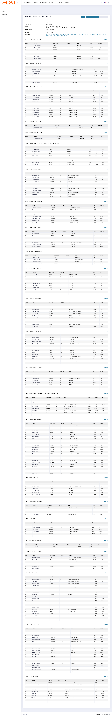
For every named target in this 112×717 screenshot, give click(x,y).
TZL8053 (52, 179)
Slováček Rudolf (35, 490)
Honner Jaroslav (36, 430)
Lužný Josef (35, 533)
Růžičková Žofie (36, 99)
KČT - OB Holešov (75, 80)
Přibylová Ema (37, 54)
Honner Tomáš (35, 348)
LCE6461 (53, 240)
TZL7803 (52, 430)
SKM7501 (52, 425)
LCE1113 (50, 311)
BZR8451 (52, 192)
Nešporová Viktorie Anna (37, 78)
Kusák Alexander (36, 346)
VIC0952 (51, 93)
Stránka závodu (103, 17)
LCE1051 (50, 104)
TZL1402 (50, 292)
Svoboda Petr (35, 464)
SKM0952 (51, 112)
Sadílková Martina (36, 635)
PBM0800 (51, 376)
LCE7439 (51, 484)
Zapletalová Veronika (36, 579)
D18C (61, 34)
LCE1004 (52, 356)
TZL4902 (50, 693)
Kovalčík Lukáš (35, 350)
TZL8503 (52, 451)
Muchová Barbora (36, 162)
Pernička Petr (35, 432)
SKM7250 (53, 220)
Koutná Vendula (35, 607)
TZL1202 (51, 322)
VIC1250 (55, 82)
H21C (97, 34)
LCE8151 (51, 175)
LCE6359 (53, 214)
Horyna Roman (35, 402)
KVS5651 (56, 259)
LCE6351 (53, 242)
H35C (100, 34)
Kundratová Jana (36, 212)
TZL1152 (54, 73)
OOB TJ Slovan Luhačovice (77, 69)
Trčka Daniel (35, 313)
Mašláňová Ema (36, 95)
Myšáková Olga (36, 114)
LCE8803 (48, 404)
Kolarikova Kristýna (36, 684)
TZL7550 (52, 184)
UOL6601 (48, 408)
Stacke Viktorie (35, 75)
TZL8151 (51, 196)
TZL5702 (51, 492)
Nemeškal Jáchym (36, 557)
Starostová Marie (35, 605)
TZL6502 (52, 466)
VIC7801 (51, 460)
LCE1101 (51, 313)
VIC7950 (50, 700)
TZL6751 (53, 244)
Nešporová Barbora (36, 216)
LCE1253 (55, 69)
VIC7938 (52, 434)
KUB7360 (53, 209)
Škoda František (35, 311)
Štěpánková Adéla (36, 82)
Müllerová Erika (35, 641)
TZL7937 (51, 464)
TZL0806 (51, 380)
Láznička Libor (36, 512)
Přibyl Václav (34, 600)
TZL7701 (51, 443)
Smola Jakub (35, 326)
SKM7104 (52, 447)
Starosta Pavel (35, 434)
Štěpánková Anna (36, 106)
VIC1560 (51, 564)
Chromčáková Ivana (36, 669)
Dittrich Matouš (35, 337)
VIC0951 (51, 97)
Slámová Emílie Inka (36, 69)
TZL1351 (54, 45)
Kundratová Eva (36, 101)
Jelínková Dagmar (37, 261)
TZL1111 (50, 326)
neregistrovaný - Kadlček (70, 682)
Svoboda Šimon (36, 287)
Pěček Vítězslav (35, 447)
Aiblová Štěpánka (35, 592)
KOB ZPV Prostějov (70, 164)
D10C (47, 34)
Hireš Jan (34, 412)
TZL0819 (50, 389)
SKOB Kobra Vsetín (71, 162)
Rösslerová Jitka (36, 648)
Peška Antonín (36, 531)
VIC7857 (53, 643)
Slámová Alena (35, 188)
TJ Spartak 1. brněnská (73, 376)
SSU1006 (52, 361)
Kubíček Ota (35, 279)
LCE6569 (53, 207)
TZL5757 (55, 261)
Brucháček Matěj (36, 283)
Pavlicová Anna (35, 209)
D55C (75, 34)
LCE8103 (52, 456)
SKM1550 (52, 590)
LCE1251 (54, 75)
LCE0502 (48, 406)
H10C (83, 34)
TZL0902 (52, 339)
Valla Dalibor (35, 488)
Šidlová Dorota (37, 49)
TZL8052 (50, 151)
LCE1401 (51, 557)
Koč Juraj (34, 352)
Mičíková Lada (35, 220)
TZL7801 (51, 436)
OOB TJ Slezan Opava (75, 529)
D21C (64, 34)
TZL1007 (51, 354)
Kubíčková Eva (35, 700)
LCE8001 (48, 410)
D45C (72, 34)
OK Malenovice (74, 637)
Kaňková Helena (36, 671)
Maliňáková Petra (36, 667)
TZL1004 (51, 363)
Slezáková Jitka (35, 242)
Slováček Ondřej (36, 339)
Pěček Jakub (35, 374)
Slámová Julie (36, 104)
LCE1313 (50, 274)
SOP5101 (51, 529)
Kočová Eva (34, 184)
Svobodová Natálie (36, 71)
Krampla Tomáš (35, 408)
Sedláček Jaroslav (36, 462)
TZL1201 (51, 320)
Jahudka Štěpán (36, 317)
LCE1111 (50, 305)
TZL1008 (51, 341)
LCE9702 (50, 687)
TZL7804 (52, 458)
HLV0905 (52, 358)
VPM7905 (52, 471)
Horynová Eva (36, 257)
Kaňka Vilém (35, 292)
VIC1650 (51, 566)
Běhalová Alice (36, 110)
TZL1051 (50, 108)
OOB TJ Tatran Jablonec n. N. (70, 415)
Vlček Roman (35, 438)
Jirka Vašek (34, 611)
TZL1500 (50, 283)
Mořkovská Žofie (35, 585)
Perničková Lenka (36, 637)
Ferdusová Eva (35, 240)
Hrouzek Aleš (34, 587)
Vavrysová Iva (35, 214)
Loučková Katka (35, 598)
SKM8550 (53, 639)
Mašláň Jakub (35, 436)
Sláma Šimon (35, 406)
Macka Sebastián (36, 315)
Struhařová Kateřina (36, 663)
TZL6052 (53, 235)
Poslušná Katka (36, 108)
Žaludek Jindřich (36, 633)
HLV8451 (52, 181)
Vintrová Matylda (37, 58)
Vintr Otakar (35, 285)
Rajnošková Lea (35, 192)
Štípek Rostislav (35, 492)
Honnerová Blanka (36, 151)
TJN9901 (48, 415)
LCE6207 (49, 507)
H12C (86, 34)
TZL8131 (47, 400)
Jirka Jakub (34, 471)
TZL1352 (55, 56)
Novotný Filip (35, 559)
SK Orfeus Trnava (74, 533)
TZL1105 (51, 309)
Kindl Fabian (34, 618)
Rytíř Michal (34, 440)
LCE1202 (51, 324)
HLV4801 (51, 531)
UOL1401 (50, 289)
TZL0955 (51, 95)
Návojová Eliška (37, 52)
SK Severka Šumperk (74, 361)
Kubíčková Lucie (36, 93)
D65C (79, 34)
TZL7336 (52, 432)
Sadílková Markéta (36, 602)
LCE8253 (52, 188)
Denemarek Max (36, 376)
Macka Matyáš (36, 274)
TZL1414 (50, 276)
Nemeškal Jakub (35, 583)
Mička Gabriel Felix (36, 341)
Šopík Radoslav (36, 527)
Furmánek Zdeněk (36, 494)
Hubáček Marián (36, 305)
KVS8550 (50, 162)
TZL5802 (51, 527)
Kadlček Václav (35, 682)
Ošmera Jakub (35, 445)
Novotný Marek (35, 415)
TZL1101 (50, 317)
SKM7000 (52, 438)
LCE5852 (53, 238)
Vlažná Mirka (35, 238)
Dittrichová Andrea (36, 177)
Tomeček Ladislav (36, 659)
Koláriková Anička (36, 568)
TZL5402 (51, 490)
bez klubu (73, 648)
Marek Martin (35, 449)
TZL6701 (49, 512)
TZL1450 (55, 49)
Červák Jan (34, 410)
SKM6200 (49, 514)
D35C (68, 34)
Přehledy (95, 17)
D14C (54, 34)
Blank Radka (35, 222)
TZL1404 (50, 294)
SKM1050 (51, 114)
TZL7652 (52, 216)
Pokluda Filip (34, 594)
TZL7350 (52, 212)
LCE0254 (50, 158)
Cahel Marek (34, 404)
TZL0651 (58, 138)
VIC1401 (50, 279)
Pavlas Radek (35, 451)
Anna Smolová (35, 646)
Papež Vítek (34, 581)
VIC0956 (51, 106)
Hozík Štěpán (35, 380)
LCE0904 (52, 343)
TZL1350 (55, 54)
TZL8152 (51, 190)
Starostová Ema (35, 564)
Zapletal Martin (35, 324)
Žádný (70, 488)
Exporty (88, 17)
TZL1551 (54, 58)
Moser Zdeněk (36, 514)
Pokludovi (70, 594)
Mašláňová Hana (35, 155)
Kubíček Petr (35, 460)
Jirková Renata (35, 164)
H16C (93, 34)
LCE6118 (49, 510)
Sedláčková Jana (36, 218)
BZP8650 (52, 186)
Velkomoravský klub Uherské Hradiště (73, 684)
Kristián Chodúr (35, 613)
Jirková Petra (34, 194)
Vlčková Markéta (36, 97)
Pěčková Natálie (35, 590)
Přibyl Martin (35, 458)
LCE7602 (48, 402)
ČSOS (108, 714)
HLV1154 (54, 80)
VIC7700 (52, 428)
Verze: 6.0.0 (25, 714)
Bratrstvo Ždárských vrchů (73, 192)
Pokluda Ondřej (35, 691)
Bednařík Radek (35, 486)
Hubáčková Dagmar (36, 207)
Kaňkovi (72, 671)
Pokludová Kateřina (36, 652)
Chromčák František (36, 702)
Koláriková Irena (35, 233)
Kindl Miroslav (35, 468)
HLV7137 (53, 659)
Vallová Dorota (37, 56)
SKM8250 (50, 697)
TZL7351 (50, 153)
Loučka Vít (34, 596)
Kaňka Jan (34, 322)
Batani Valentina (35, 149)
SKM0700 (51, 374)
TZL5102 (51, 473)
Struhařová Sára (35, 73)
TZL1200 (51, 307)
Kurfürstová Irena (35, 179)
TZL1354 (55, 52)
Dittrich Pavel (35, 425)
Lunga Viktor (35, 354)
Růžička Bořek (35, 294)
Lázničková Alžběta (38, 127)
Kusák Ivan (34, 466)
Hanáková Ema (36, 112)
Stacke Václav (36, 378)
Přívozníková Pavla (36, 186)
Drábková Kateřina (36, 181)
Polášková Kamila (36, 235)
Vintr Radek (34, 443)
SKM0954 (51, 110)
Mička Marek (35, 497)
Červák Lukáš (34, 620)
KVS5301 (51, 525)
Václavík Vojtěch (36, 382)
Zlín (68, 613)
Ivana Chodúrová (36, 650)
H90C (55, 35)
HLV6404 (52, 462)
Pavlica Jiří (34, 453)
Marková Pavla (35, 643)
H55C (47, 35)
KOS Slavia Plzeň (71, 194)
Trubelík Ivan (34, 687)
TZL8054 (53, 663)
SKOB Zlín (79, 45)
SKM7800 (52, 445)
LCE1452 (51, 579)
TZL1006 (51, 352)
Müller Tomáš (35, 661)
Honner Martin (36, 281)
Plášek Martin (36, 510)
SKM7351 (52, 222)
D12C (50, 34)
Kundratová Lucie (35, 160)
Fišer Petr (34, 363)
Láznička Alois (36, 536)
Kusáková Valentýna (38, 138)
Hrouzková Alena (36, 639)
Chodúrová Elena (37, 45)
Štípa (72, 646)
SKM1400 (52, 562)
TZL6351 (53, 233)
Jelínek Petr (34, 693)
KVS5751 (56, 263)
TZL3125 (54, 546)
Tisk (82, 17)
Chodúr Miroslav (36, 631)
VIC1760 (51, 605)
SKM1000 (52, 337)
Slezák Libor (35, 507)
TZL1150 (54, 78)
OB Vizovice (79, 47)
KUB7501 (52, 453)
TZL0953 (51, 99)
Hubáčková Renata (36, 175)
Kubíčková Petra (35, 566)
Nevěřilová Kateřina (36, 158)
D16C (57, 34)
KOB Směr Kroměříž (73, 110)
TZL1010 (51, 350)
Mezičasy (106, 39)
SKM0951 (51, 116)
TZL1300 (50, 285)
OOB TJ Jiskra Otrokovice (76, 641)
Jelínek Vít (34, 473)
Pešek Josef (34, 356)
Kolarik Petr (34, 689)
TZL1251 (54, 71)
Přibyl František (35, 309)
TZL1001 (51, 348)
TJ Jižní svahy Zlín (71, 160)
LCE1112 (50, 315)
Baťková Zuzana (35, 196)
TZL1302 (50, 281)
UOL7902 (52, 468)
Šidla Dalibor (35, 307)
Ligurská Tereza (35, 665)
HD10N (58, 35)
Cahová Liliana (35, 615)
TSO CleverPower (73, 497)
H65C (51, 35)
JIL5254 (55, 257)
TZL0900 (52, 346)
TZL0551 (50, 149)
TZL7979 (50, 155)
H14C (90, 34)
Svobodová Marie (36, 654)
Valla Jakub (35, 387)
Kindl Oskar (35, 289)
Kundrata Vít (35, 384)
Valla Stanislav (37, 546)
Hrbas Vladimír (36, 525)
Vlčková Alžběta (37, 47)
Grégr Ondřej (34, 609)
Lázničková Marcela (36, 244)
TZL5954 (53, 246)
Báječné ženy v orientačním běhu (75, 186)
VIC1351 (55, 47)
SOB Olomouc (72, 289)
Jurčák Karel (35, 529)
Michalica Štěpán (36, 343)
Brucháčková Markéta (36, 190)
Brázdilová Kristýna (36, 80)
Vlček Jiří (34, 428)
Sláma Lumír (35, 456)
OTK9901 (53, 661)
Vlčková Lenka (35, 697)
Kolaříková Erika (36, 116)
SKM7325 (52, 440)
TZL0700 (50, 384)
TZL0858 (57, 127)
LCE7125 (51, 486)
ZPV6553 (50, 164)
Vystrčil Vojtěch (36, 389)
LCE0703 (51, 378)
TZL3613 (50, 536)
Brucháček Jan (35, 320)
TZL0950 (51, 101)
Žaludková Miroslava (36, 246)
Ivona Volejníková (36, 656)
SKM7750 (52, 177)
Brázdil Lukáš (35, 358)
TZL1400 (50, 287)
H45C (104, 34)
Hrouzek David (35, 562)
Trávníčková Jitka (36, 259)
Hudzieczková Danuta (37, 263)
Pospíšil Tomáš (35, 361)
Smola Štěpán (36, 276)
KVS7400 (51, 494)
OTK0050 (53, 641)
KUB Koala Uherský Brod (75, 209)
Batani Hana (34, 153)
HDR (62, 35)
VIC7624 (52, 449)
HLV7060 (53, 218)
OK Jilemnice (77, 257)
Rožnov (72, 656)
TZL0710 (50, 387)
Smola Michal (35, 400)
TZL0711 (50, 382)
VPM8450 (52, 194)
